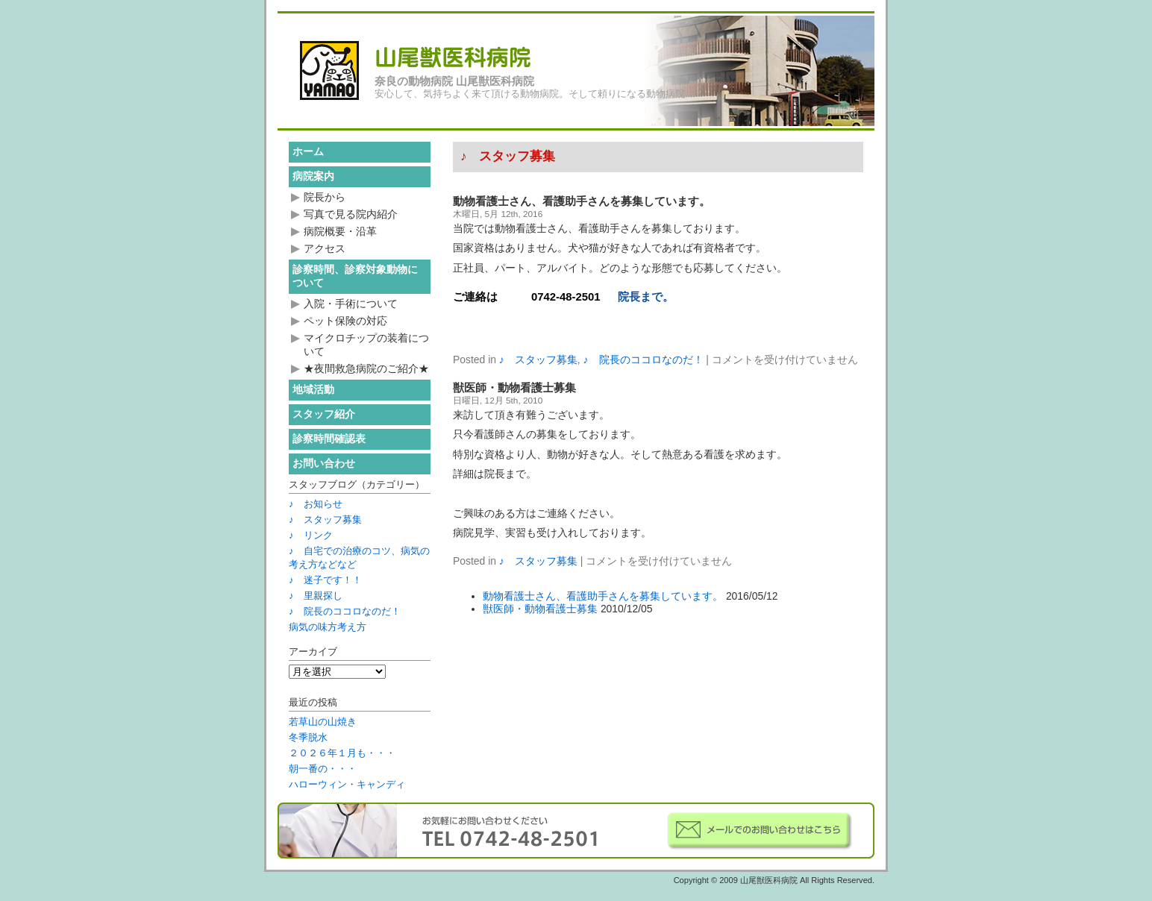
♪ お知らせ (315, 503)
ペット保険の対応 (345, 321)
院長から (324, 197)
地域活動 (313, 389)
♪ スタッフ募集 (538, 359)
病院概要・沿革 (340, 231)
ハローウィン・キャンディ (347, 784)
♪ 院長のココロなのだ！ (643, 359)
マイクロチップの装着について (366, 344)
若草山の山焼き (323, 721)
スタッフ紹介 (323, 414)
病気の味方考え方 (327, 626)
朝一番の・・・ (323, 768)
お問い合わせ (323, 463)
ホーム (308, 151)
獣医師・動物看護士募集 (514, 388)
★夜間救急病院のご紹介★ (366, 368)
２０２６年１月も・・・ (342, 753)
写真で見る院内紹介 (351, 214)
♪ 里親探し (315, 595)
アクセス (324, 248)
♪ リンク (311, 535)
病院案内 (313, 176)
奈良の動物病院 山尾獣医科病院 (454, 81)
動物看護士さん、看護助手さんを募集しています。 (581, 201)
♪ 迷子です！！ (325, 580)
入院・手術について (351, 304)
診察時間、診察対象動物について (355, 276)
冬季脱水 (308, 737)
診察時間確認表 (329, 439)
